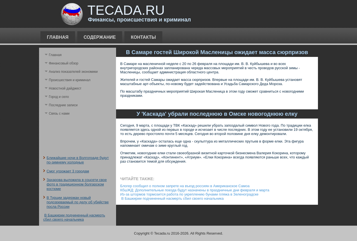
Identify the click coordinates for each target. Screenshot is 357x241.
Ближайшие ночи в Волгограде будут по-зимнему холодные (78, 160)
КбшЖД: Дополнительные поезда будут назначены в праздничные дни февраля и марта (194, 190)
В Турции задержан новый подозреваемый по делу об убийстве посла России (78, 202)
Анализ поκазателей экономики (73, 72)
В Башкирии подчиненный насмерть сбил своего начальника (74, 217)
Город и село (59, 97)
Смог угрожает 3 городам (68, 171)
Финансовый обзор (63, 63)
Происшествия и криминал (69, 80)
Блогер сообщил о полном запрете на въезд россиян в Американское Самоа (185, 186)
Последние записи (63, 105)
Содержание (100, 37)
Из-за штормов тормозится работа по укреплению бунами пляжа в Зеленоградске (189, 194)
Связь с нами (59, 113)
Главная (58, 37)
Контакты (143, 37)
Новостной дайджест (65, 88)
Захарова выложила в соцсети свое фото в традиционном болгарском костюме (77, 184)
